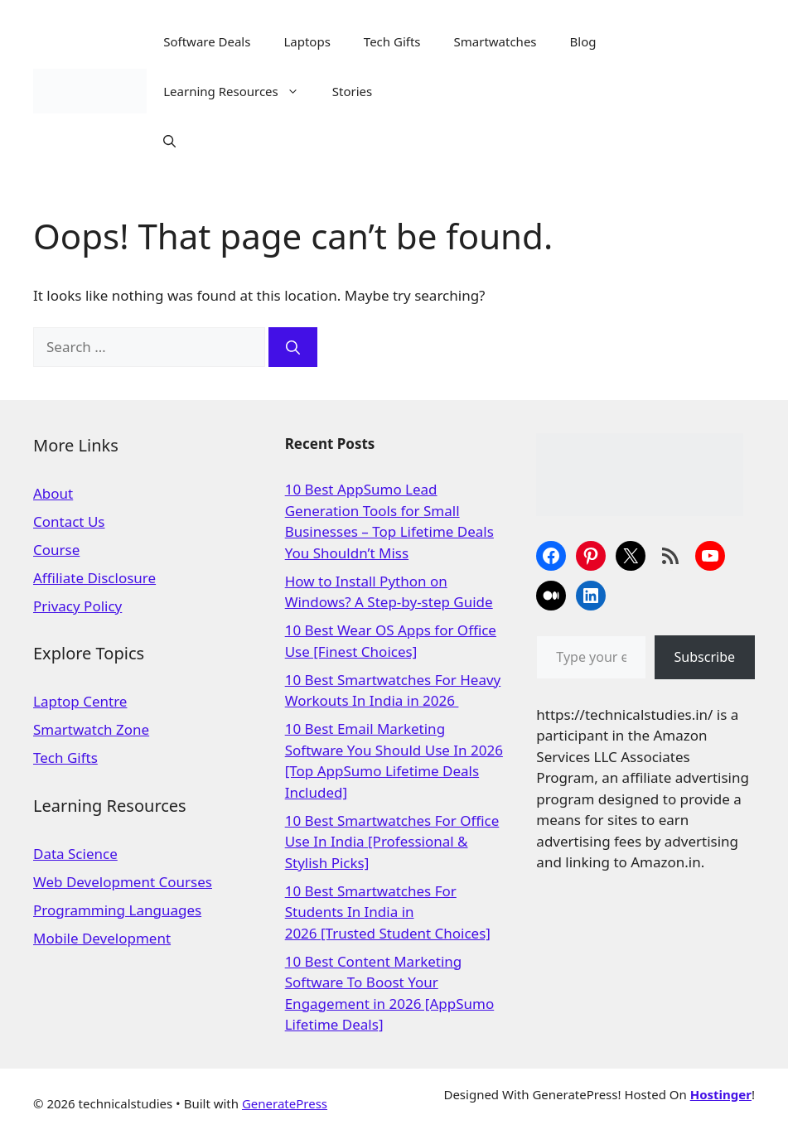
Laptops (306, 41)
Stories (352, 91)
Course (56, 549)
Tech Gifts (392, 41)
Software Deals (206, 41)
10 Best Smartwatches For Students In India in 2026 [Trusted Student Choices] (388, 912)
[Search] (292, 347)
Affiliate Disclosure (94, 577)
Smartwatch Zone (91, 729)
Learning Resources (239, 91)
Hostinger (721, 1094)
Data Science (75, 853)
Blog (583, 41)
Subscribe (704, 657)
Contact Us (69, 521)
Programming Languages (117, 909)
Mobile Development (102, 938)
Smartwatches (495, 41)
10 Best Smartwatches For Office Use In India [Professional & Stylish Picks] (392, 841)
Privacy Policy (77, 605)
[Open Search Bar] (169, 141)
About (53, 493)
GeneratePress (284, 1103)
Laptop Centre (80, 701)
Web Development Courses (122, 881)
